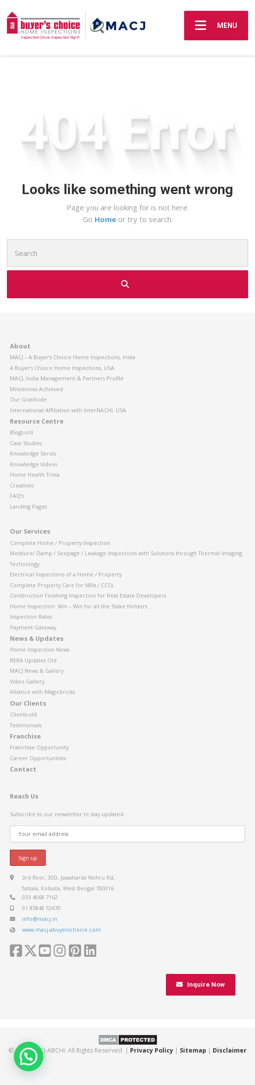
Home (106, 219)
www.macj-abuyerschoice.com (61, 929)
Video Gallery (27, 681)
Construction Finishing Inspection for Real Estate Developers (88, 595)
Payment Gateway (33, 627)
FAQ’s (17, 495)
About (20, 346)
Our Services (30, 531)
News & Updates (37, 638)
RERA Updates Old (33, 660)
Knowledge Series (33, 453)
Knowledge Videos (33, 464)
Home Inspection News (39, 649)
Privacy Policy (151, 1050)
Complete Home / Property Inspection (60, 542)
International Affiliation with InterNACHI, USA (68, 410)
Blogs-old (21, 432)
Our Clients (28, 703)
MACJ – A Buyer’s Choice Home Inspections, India (72, 357)
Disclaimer (230, 1050)
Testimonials (25, 725)
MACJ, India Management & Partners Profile (67, 378)
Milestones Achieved (36, 389)
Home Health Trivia (35, 474)
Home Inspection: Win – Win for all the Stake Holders (78, 606)
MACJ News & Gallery (37, 670)
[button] (28, 1056)
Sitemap (193, 1050)
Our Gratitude (28, 399)
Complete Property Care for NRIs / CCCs (61, 585)
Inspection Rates (31, 616)
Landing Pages (28, 506)
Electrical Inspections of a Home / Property (66, 574)
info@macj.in (39, 918)
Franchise (25, 736)
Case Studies (26, 443)
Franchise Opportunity (39, 747)
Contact (23, 769)
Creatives (21, 485)
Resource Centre (37, 421)
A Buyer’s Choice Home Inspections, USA (62, 367)
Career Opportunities (38, 758)
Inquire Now (200, 984)
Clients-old (23, 714)
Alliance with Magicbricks (42, 691)
